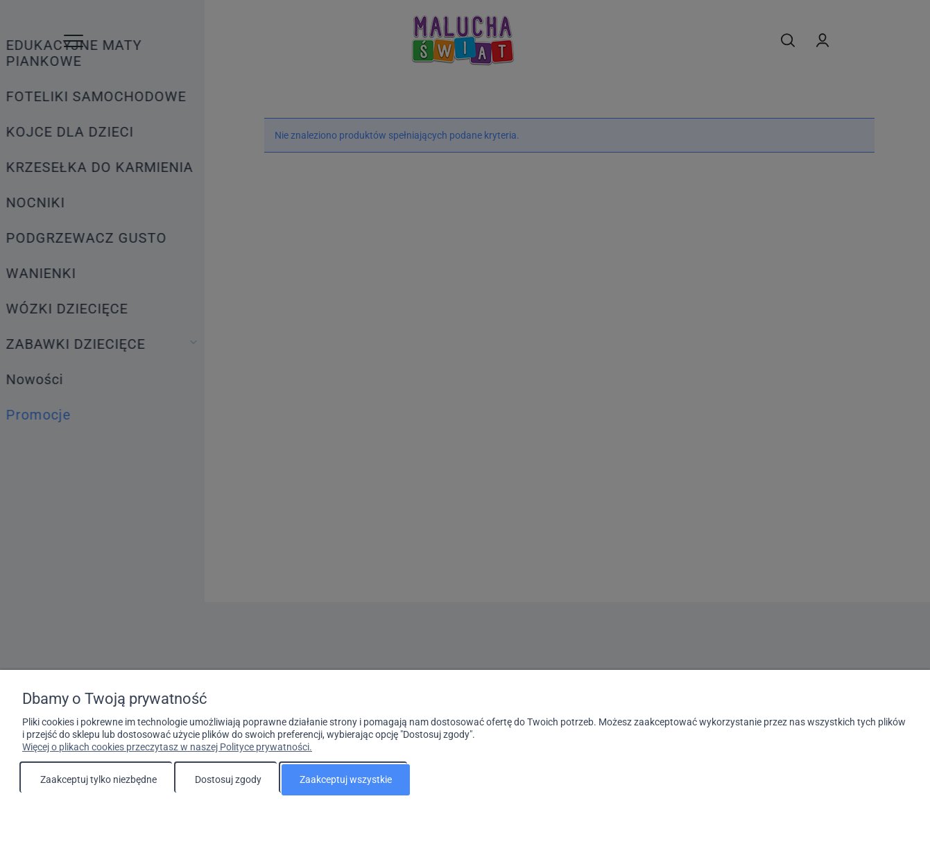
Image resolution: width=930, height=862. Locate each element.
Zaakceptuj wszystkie (346, 779)
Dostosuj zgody (228, 779)
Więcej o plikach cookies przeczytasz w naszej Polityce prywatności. (167, 746)
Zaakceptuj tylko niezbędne (98, 779)
